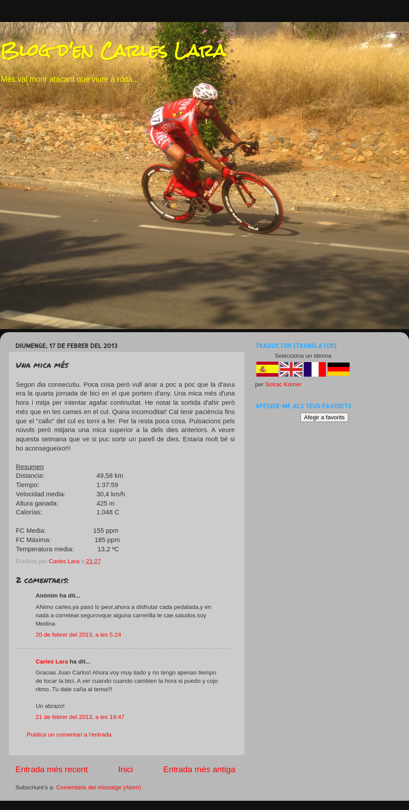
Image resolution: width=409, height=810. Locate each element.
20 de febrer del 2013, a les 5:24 (78, 634)
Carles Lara (52, 661)
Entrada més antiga (199, 769)
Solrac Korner (283, 384)
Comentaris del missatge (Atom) (98, 787)
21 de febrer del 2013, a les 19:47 (80, 717)
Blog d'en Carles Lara (113, 50)
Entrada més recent (51, 769)
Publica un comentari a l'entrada (69, 734)
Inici (125, 769)
